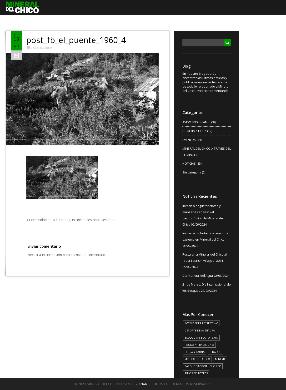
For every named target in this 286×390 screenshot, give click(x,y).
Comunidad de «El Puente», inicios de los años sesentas (72, 219)
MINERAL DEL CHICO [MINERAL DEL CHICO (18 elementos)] (197, 359)
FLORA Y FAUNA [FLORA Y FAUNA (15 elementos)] (195, 352)
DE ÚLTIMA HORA (194, 131)
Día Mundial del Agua (197, 275)
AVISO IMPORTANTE (196, 122)
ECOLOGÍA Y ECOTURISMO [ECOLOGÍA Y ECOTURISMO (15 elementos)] (201, 337)
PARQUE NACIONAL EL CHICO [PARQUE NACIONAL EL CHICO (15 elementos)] (203, 366)
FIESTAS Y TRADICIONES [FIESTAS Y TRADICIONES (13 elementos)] (199, 344)
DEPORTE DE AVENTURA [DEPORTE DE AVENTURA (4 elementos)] (200, 330)
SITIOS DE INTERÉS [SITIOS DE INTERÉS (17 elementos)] (196, 373)
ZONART (142, 384)
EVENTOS (189, 140)
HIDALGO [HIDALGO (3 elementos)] (215, 352)
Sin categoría (191, 172)
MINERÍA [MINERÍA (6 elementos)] (220, 359)
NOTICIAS (189, 163)
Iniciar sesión (52, 254)
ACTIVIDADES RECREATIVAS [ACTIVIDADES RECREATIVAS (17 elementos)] (201, 323)
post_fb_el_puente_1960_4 (76, 40)
